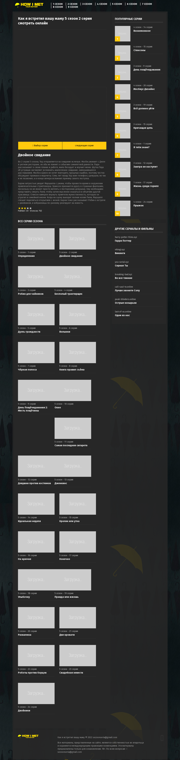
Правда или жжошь (67, 597)
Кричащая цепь (143, 127)
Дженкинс (61, 483)
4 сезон (102, 4)
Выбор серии (40, 145)
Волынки (64, 332)
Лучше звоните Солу (127, 290)
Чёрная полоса (27, 369)
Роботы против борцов (32, 673)
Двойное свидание (70, 256)
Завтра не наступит (145, 166)
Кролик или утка (69, 521)
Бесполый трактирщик (68, 294)
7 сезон (147, 4)
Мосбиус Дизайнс (144, 89)
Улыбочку (24, 597)
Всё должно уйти (143, 108)
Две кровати (67, 635)
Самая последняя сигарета (71, 445)
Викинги (120, 253)
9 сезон (73, 7)
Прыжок (138, 205)
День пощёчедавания (146, 69)
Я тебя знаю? (141, 147)
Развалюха (24, 635)
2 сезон (72, 4)
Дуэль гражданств (29, 332)
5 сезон (117, 4)
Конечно (64, 559)
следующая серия (84, 145)
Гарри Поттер (123, 240)
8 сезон (58, 7)
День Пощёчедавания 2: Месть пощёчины (32, 409)
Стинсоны (139, 50)
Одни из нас (122, 315)
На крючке (24, 559)
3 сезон (87, 4)
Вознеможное (142, 30)
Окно (58, 407)
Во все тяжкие (123, 278)
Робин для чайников (30, 294)
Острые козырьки (126, 302)
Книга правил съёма (71, 369)
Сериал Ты (121, 265)
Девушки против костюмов (34, 483)
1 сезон (58, 4)
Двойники (24, 710)
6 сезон (132, 4)
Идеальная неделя (29, 521)
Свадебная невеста (71, 673)
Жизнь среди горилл (146, 186)
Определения (26, 256)
